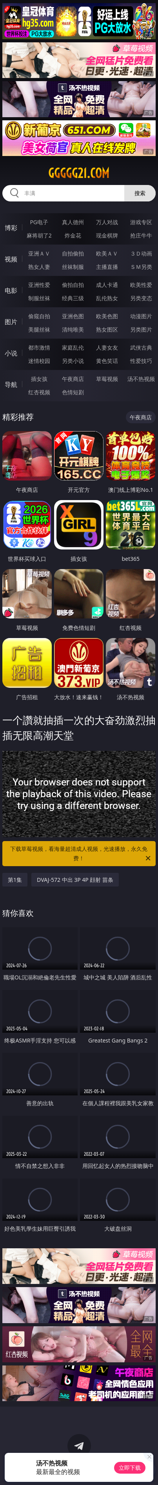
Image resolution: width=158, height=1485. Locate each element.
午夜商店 (73, 379)
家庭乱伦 (73, 347)
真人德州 (73, 222)
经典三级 (73, 298)
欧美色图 (107, 316)
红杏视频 (39, 392)
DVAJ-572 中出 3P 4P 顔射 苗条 (75, 879)
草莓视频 (107, 379)
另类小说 (73, 360)
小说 (11, 353)
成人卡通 (107, 284)
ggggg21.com (78, 173)
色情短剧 (73, 392)
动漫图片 (141, 316)
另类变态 (141, 298)
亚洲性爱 (39, 284)
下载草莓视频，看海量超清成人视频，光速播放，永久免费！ (80, 854)
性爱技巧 (141, 360)
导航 (11, 384)
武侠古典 (141, 347)
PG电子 (39, 222)
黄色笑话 (107, 360)
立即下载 (130, 1467)
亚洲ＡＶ (39, 253)
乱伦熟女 (107, 298)
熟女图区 (107, 329)
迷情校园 (39, 360)
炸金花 (73, 235)
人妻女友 (107, 347)
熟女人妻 (39, 266)
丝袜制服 (73, 266)
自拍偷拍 (73, 253)
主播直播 (107, 266)
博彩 (11, 227)
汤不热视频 (141, 379)
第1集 (15, 879)
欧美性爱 (141, 284)
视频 (11, 259)
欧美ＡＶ (107, 253)
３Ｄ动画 (141, 253)
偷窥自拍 (39, 316)
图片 (11, 321)
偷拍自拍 (73, 284)
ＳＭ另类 (141, 266)
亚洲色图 (73, 316)
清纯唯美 (73, 329)
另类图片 (141, 329)
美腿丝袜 (39, 329)
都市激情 (39, 347)
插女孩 (39, 379)
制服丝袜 (39, 298)
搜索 (139, 193)
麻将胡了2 (39, 235)
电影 (11, 290)
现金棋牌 (107, 235)
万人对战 (107, 222)
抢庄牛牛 (141, 235)
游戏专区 (141, 222)
